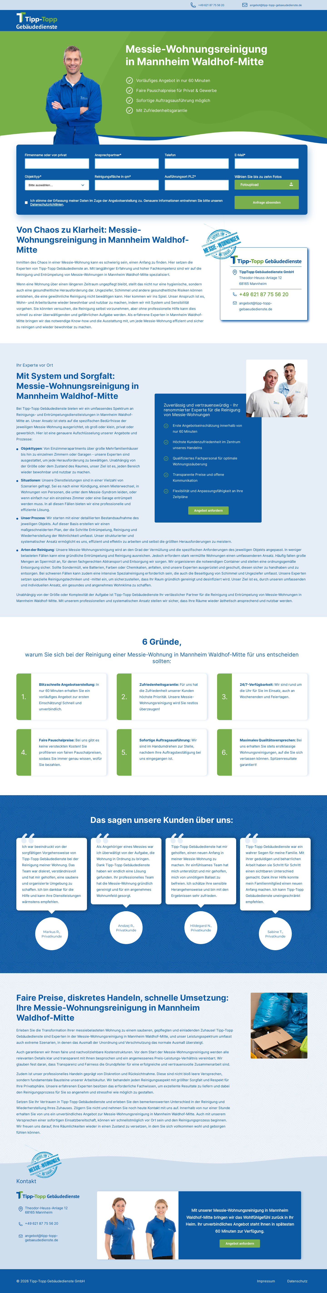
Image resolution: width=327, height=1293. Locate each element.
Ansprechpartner (108, 155)
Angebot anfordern (208, 510)
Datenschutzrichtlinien (46, 204)
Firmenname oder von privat (46, 155)
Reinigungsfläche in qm (113, 176)
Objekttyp (33, 176)
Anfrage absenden (267, 202)
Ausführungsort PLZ (180, 176)
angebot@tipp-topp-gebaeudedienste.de (276, 5)
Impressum (266, 1281)
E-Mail (240, 155)
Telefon (170, 155)
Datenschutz (297, 1281)
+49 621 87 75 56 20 (211, 5)
